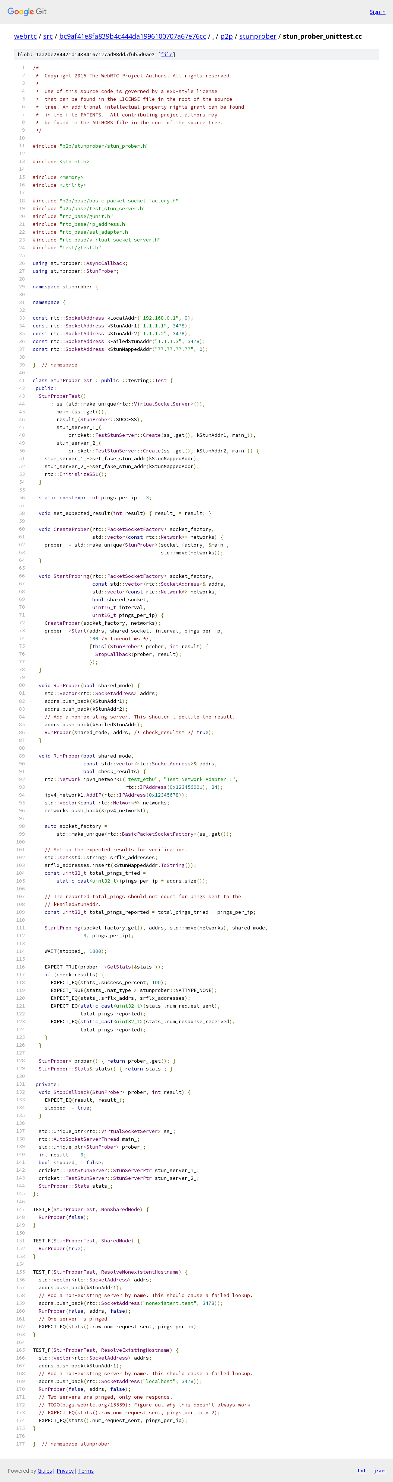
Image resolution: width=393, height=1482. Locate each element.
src (48, 36)
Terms (86, 1470)
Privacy (65, 1470)
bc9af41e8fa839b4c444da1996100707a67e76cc (132, 36)
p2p (226, 36)
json (380, 1470)
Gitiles (45, 1470)
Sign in (378, 11)
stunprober (258, 36)
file (167, 54)
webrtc (25, 36)
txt (361, 1470)
